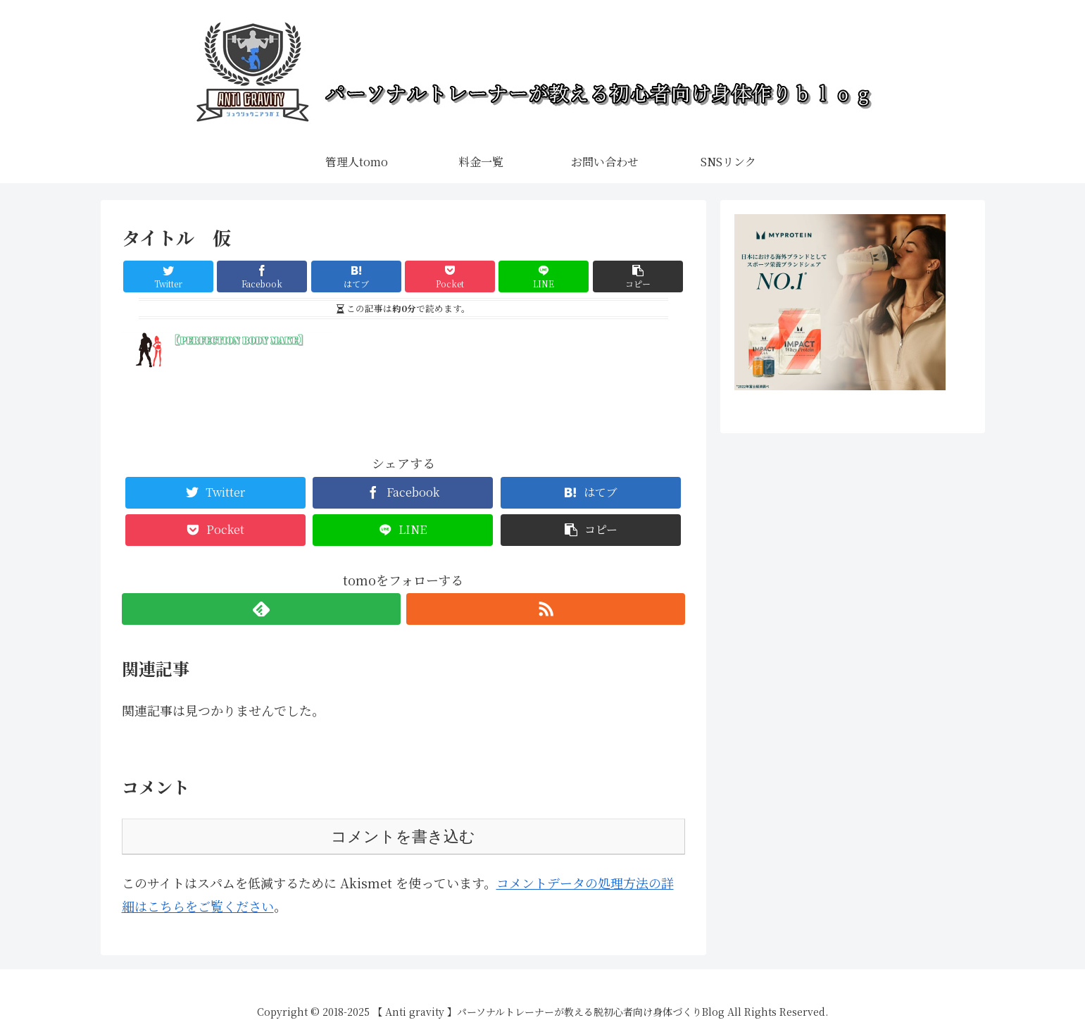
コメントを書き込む (403, 836)
